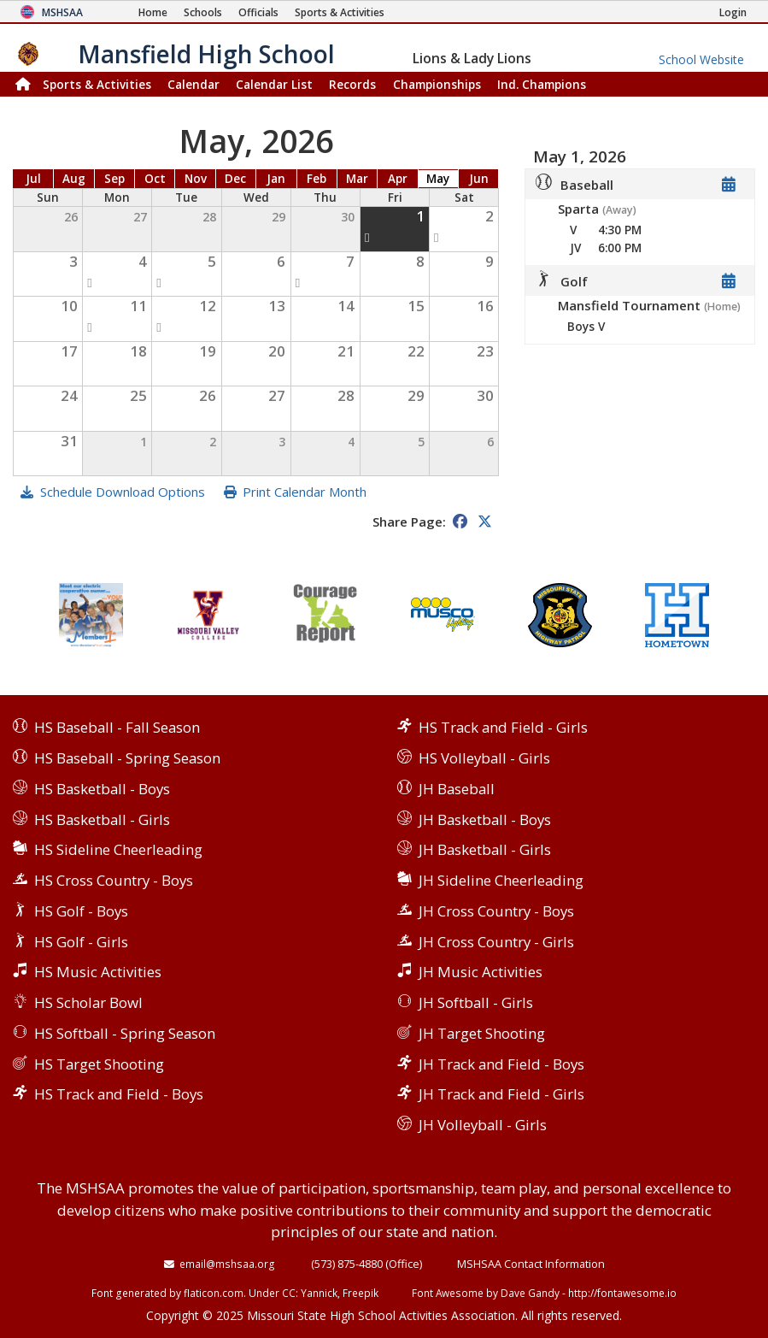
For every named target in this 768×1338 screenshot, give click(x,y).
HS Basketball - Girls (102, 819)
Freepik (360, 1293)
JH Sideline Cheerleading (501, 880)
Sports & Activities (97, 84)
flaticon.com (213, 1293)
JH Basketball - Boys (485, 819)
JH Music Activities (480, 971)
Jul (33, 178)
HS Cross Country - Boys (113, 880)
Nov (196, 178)
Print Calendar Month (304, 491)
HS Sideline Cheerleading (118, 849)
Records (352, 84)
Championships (437, 84)
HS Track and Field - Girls (503, 727)
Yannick (319, 1293)
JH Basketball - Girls (485, 849)
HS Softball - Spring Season (124, 1033)
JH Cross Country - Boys (496, 911)
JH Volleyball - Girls (483, 1125)
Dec (235, 178)
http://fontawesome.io (622, 1293)
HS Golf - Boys (81, 911)
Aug (73, 178)
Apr (397, 178)
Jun (479, 178)
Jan (276, 178)
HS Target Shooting (99, 1064)
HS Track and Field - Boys (118, 1094)
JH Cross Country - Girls (496, 942)
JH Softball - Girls (476, 1002)
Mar (357, 178)
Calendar (193, 84)
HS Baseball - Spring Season (127, 758)
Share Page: (409, 521)
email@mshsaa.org (227, 1263)
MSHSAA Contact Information (531, 1263)
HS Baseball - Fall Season (117, 727)
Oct (155, 178)
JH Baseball (457, 789)
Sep (114, 178)
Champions (541, 84)
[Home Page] (153, 12)
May (437, 178)
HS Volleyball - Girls (484, 758)
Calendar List (274, 84)
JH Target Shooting (482, 1033)
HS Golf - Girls (81, 942)
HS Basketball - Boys (102, 789)
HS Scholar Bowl (88, 1002)
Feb (316, 178)
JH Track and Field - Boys (501, 1064)
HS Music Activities (97, 971)
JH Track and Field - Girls (501, 1094)
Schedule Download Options (122, 491)
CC (289, 1293)
